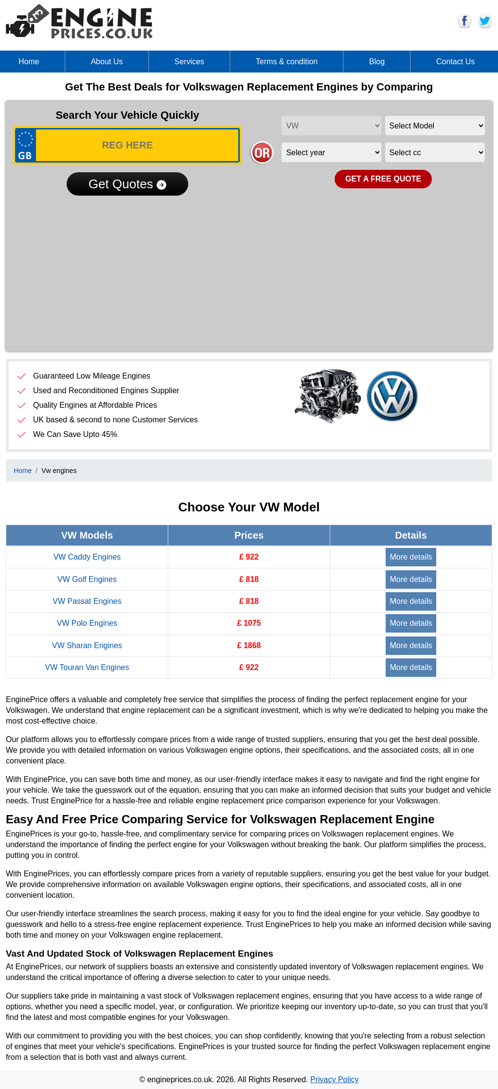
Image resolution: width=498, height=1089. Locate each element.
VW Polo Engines (87, 623)
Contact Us (455, 61)
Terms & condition (287, 61)
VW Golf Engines (87, 579)
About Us (107, 61)
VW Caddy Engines (87, 557)
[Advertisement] (249, 271)
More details (411, 557)
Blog (377, 61)
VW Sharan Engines (87, 645)
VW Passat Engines (87, 601)
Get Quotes (127, 184)
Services (189, 61)
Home (28, 61)
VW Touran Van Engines (87, 667)
